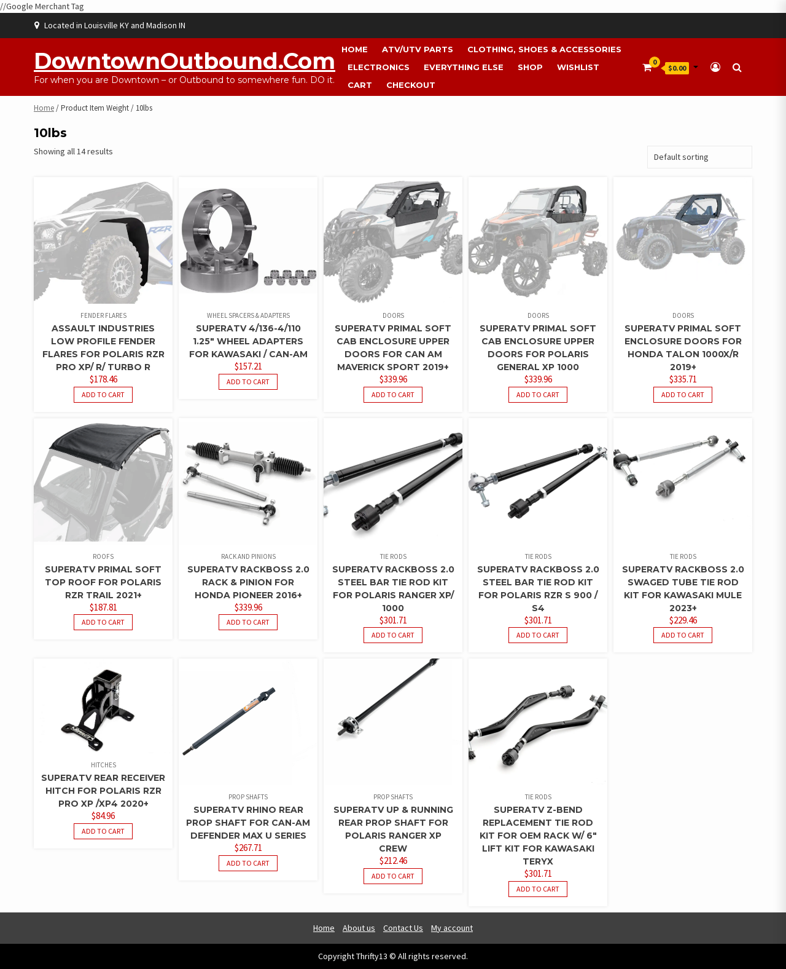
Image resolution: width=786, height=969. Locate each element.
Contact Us (403, 927)
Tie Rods (393, 556)
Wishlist (578, 67)
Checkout (410, 85)
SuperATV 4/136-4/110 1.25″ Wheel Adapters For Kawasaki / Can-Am (248, 341)
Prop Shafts (248, 797)
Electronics (379, 67)
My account (452, 927)
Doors (393, 315)
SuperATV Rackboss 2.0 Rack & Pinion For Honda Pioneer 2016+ (248, 582)
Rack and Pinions (248, 556)
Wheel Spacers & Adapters (248, 315)
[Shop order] (699, 157)
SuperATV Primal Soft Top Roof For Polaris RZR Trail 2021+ (103, 582)
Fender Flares (103, 315)
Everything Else (464, 67)
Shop (530, 67)
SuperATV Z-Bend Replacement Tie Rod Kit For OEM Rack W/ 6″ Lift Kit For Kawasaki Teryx (538, 835)
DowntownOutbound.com (184, 60)
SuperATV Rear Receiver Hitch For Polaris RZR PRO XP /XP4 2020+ (103, 790)
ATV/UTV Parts (417, 49)
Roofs (103, 556)
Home (354, 49)
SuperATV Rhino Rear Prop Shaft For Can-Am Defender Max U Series (248, 822)
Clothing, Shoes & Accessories (544, 49)
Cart (360, 85)
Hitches (103, 765)
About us (359, 927)
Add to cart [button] (103, 394)
